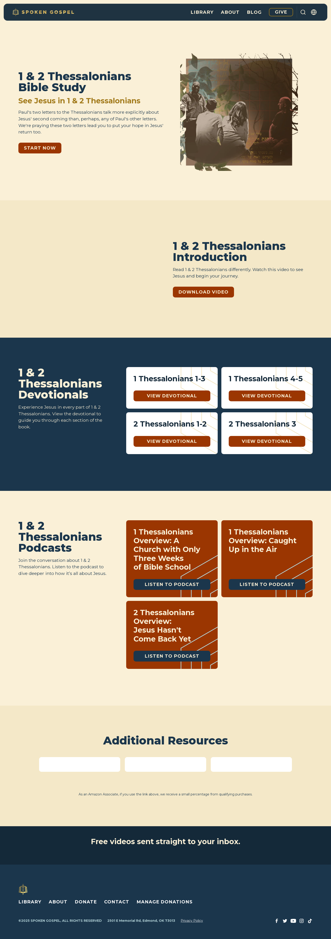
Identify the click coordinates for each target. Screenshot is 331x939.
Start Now (40, 148)
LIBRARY (29, 902)
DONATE (86, 902)
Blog (254, 12)
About (230, 12)
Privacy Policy (192, 921)
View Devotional (172, 396)
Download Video (203, 292)
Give (281, 12)
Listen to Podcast (172, 584)
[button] (314, 12)
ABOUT (58, 902)
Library (202, 12)
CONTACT (116, 902)
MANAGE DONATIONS (165, 902)
